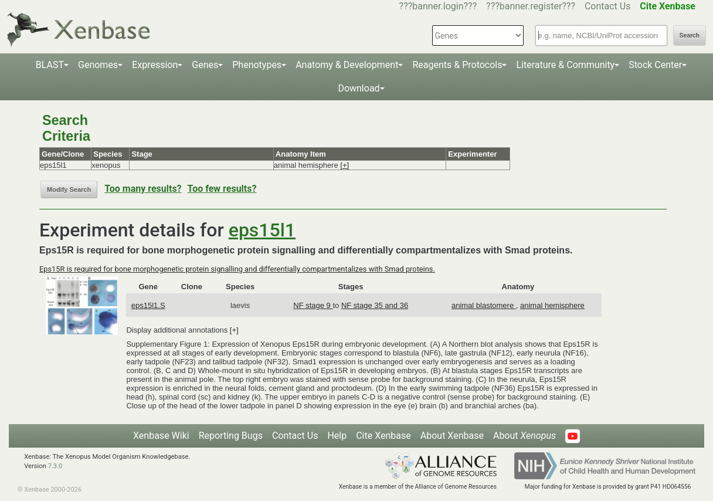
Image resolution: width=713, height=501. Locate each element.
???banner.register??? (530, 6)
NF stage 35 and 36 (374, 305)
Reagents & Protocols (457, 64)
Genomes (98, 64)
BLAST (50, 64)
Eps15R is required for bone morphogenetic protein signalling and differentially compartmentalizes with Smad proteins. (237, 269)
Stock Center (655, 64)
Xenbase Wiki (161, 435)
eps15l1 (262, 230)
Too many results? (142, 188)
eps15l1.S (148, 305)
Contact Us (608, 6)
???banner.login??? (438, 6)
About (524, 435)
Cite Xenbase (383, 435)
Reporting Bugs (231, 435)
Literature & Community (565, 64)
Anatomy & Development (347, 64)
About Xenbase (452, 435)
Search (690, 35)
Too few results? (222, 188)
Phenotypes (256, 64)
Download (358, 88)
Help (337, 435)
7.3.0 (55, 466)
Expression (155, 64)
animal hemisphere (552, 305)
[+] (344, 165)
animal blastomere (483, 305)
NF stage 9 (312, 305)
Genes (205, 64)
